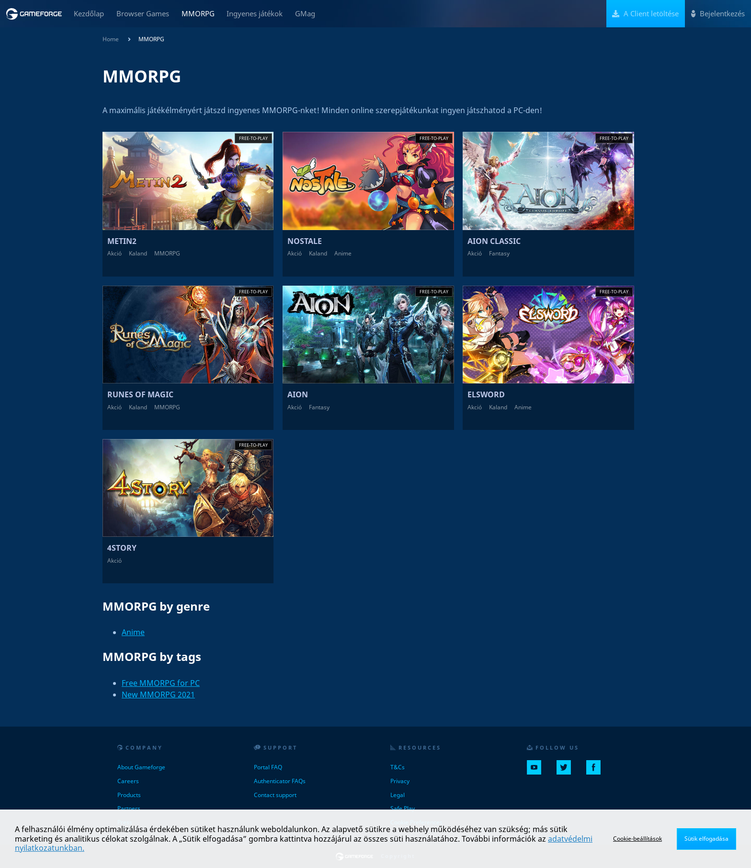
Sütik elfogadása (706, 838)
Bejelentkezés (718, 13)
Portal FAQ (268, 767)
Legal (397, 795)
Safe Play (402, 808)
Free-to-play (253, 138)
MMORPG (198, 13)
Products (129, 795)
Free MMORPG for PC (161, 683)
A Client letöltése (645, 13)
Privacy (400, 781)
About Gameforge (141, 767)
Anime (133, 632)
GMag (305, 13)
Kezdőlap (89, 13)
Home (110, 39)
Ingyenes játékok (255, 13)
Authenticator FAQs (280, 781)
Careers (128, 781)
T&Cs (397, 767)
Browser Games (142, 13)
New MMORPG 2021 (158, 694)
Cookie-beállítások (637, 838)
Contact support (275, 795)
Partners (128, 808)
